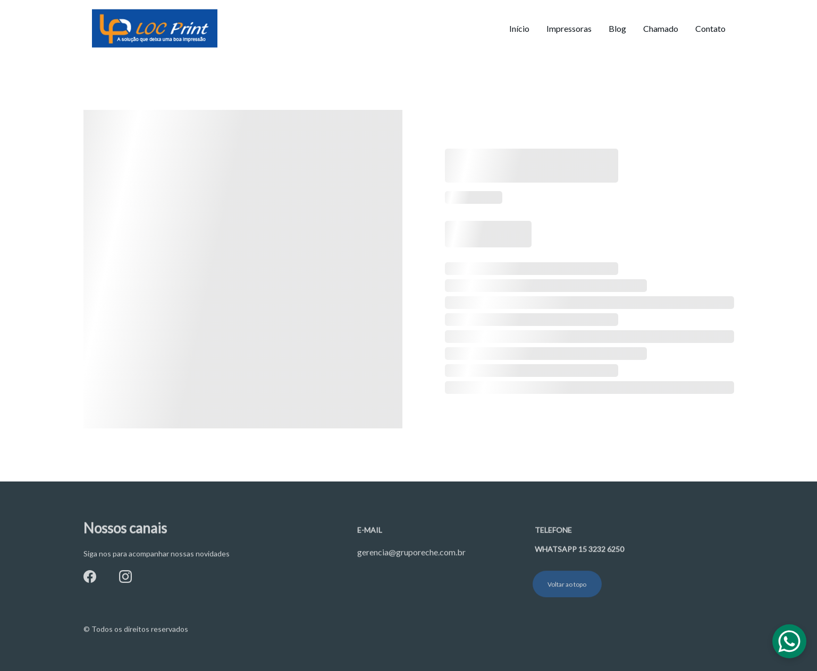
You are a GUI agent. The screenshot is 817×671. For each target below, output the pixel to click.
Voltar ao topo (567, 585)
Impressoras (569, 28)
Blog (617, 28)
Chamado (660, 28)
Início (519, 28)
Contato (710, 28)
